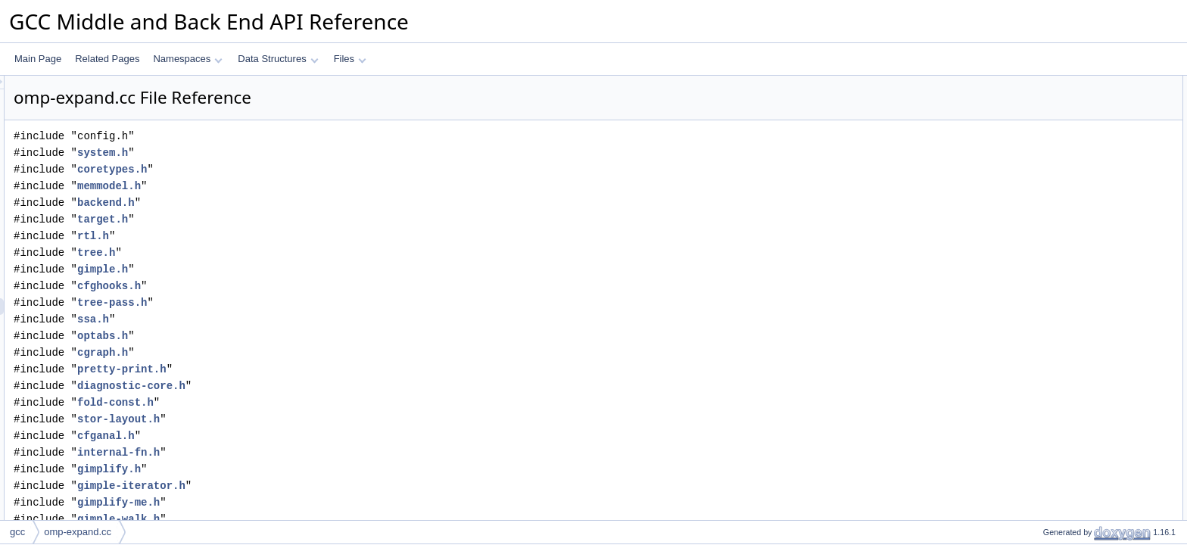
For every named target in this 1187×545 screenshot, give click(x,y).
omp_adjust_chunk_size (1079, 250)
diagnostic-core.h (320, 385)
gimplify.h (298, 469)
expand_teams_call (1069, 483)
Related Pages (107, 58)
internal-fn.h (307, 452)
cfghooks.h (298, 286)
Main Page (37, 58)
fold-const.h (304, 402)
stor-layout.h (307, 419)
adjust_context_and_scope (1084, 417)
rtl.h (282, 236)
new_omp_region (1065, 350)
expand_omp (1056, 184)
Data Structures (278, 58)
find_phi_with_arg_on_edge (1086, 167)
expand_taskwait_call (1073, 467)
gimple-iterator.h (320, 485)
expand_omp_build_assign (1084, 150)
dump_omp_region (1068, 300)
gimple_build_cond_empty (1083, 400)
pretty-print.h (311, 369)
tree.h (285, 252)
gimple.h (291, 269)
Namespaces (187, 58)
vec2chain (1050, 500)
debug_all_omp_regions (1078, 334)
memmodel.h (298, 186)
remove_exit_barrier (1070, 517)
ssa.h (282, 319)
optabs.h (291, 336)
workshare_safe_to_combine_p (1093, 234)
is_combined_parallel (1073, 200)
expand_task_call (1065, 450)
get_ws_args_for (1064, 267)
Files (350, 58)
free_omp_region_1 (1069, 367)
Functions (1038, 134)
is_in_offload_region (1070, 217)
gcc (17, 531)
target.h (291, 219)
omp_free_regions (1067, 383)
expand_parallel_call (1071, 433)
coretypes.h (301, 169)
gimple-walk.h (307, 519)
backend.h (295, 202)
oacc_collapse (1059, 117)
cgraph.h (291, 352)
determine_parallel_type (1078, 284)
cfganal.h (295, 435)
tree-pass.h (301, 302)
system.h (291, 152)
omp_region (1054, 100)
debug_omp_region (1069, 317)
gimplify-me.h (307, 502)
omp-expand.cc (77, 531)
